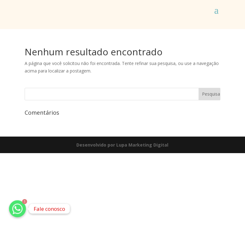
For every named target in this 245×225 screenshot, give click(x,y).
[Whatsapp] (17, 208)
